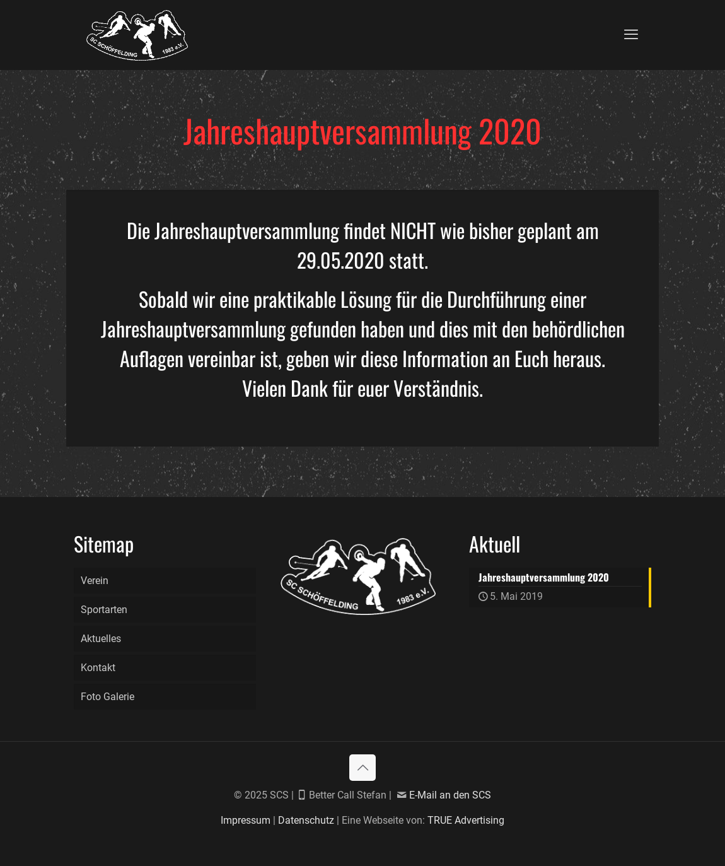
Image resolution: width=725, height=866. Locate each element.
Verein (94, 581)
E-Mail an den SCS (450, 795)
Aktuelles (101, 639)
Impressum (245, 820)
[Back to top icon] (362, 767)
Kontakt (98, 668)
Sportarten (104, 610)
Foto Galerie (107, 697)
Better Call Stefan (349, 795)
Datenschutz (306, 820)
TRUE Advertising (465, 820)
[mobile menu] (631, 34)
